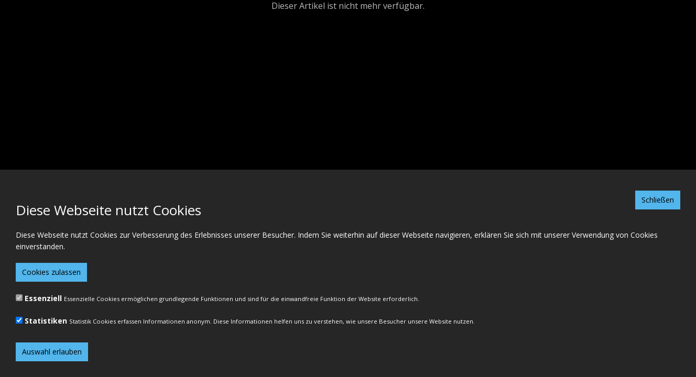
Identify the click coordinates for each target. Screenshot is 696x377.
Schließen (657, 200)
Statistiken (46, 321)
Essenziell (43, 298)
